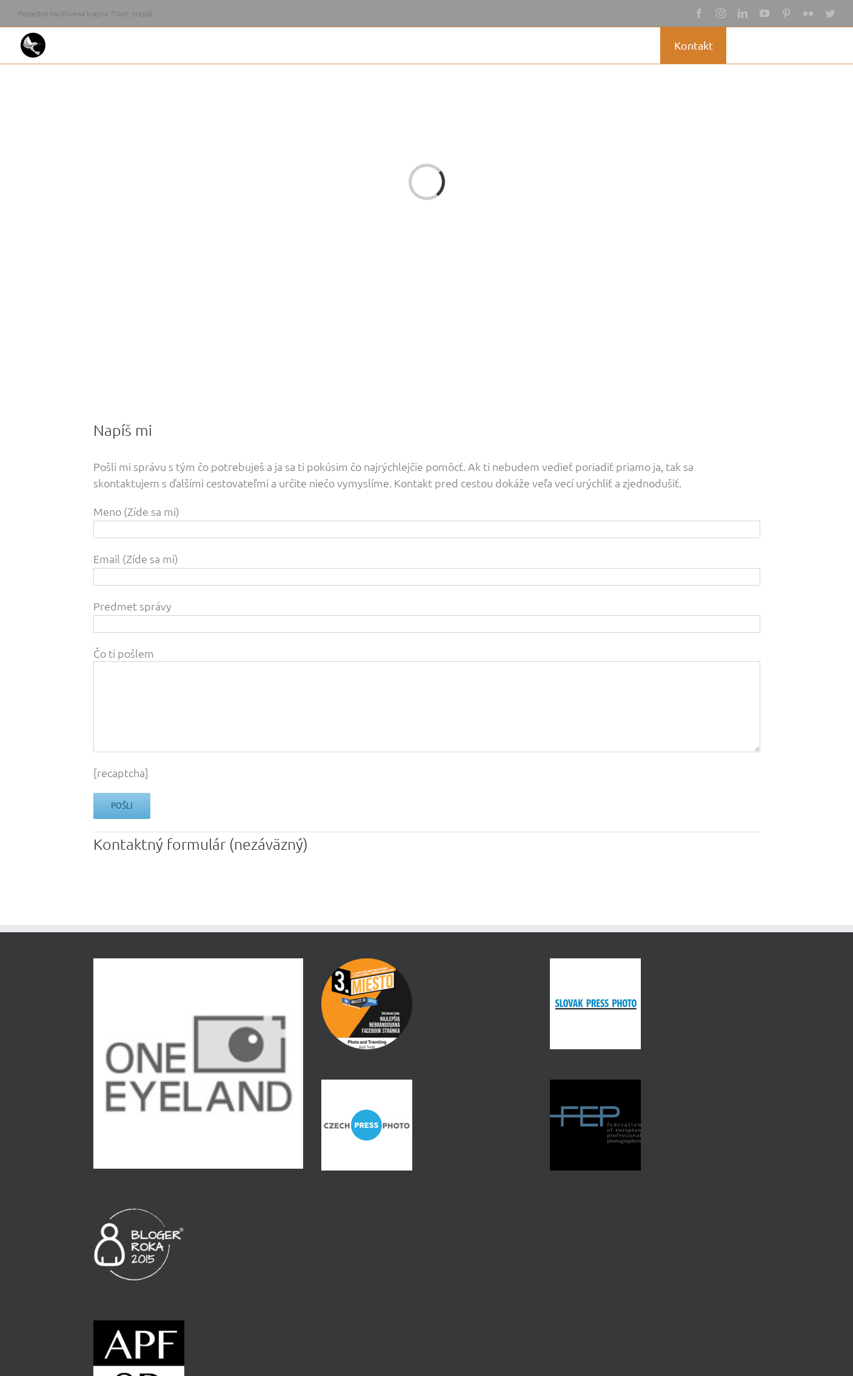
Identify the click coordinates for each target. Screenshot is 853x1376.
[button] (816, 45)
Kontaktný (130, 844)
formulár (198, 844)
